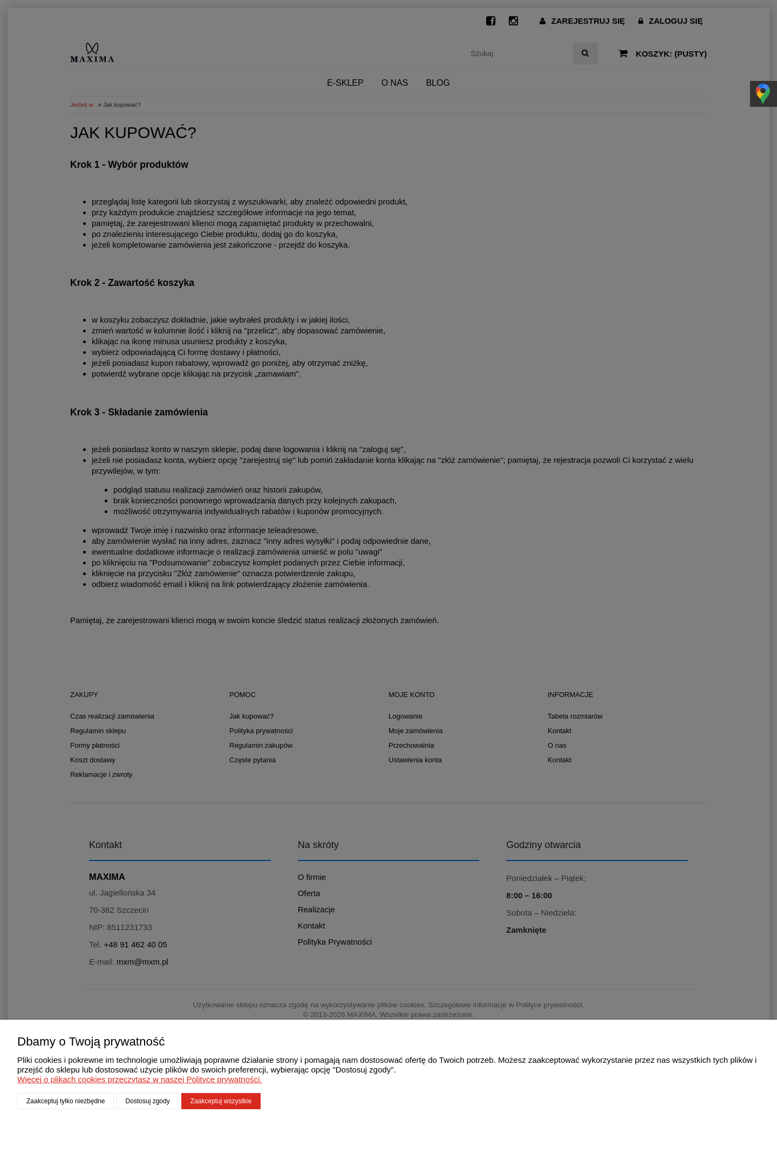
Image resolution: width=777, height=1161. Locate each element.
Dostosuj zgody (148, 1101)
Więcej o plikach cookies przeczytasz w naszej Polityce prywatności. (139, 1079)
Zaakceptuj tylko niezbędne (65, 1101)
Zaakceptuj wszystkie (220, 1101)
